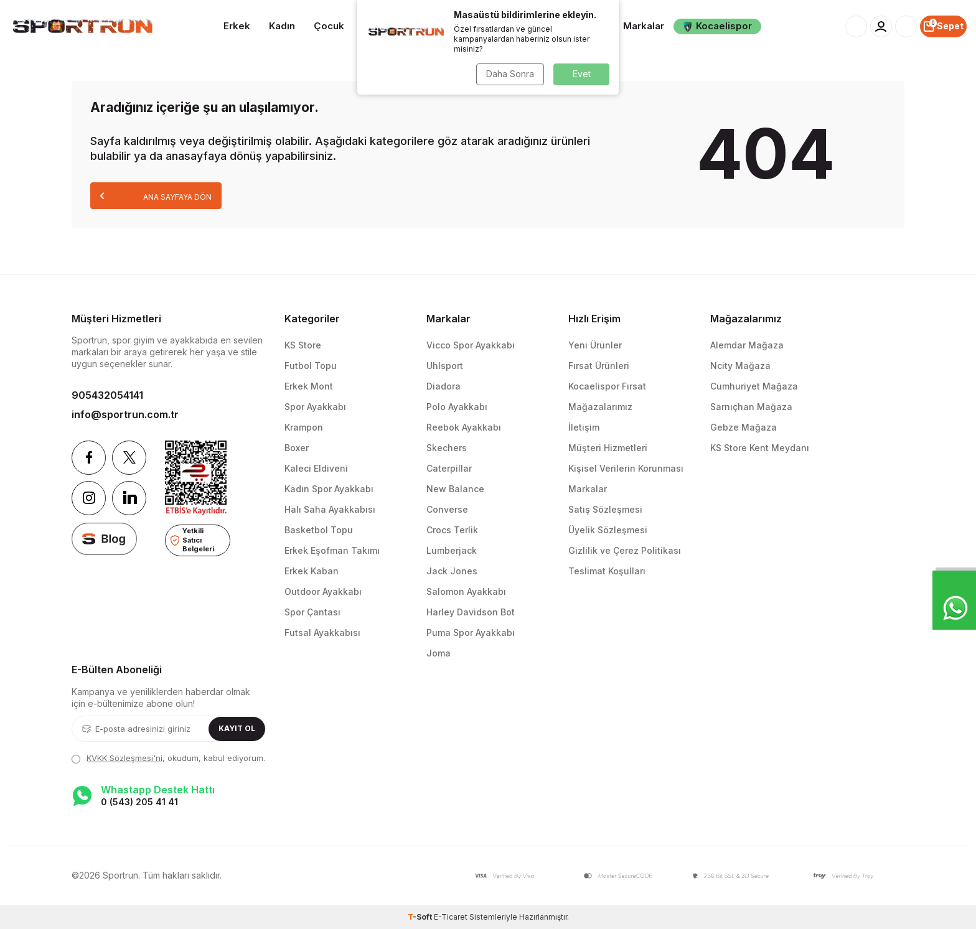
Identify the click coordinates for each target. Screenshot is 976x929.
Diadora (443, 386)
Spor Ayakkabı (315, 406)
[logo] (81, 27)
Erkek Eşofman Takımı (332, 550)
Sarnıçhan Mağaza (751, 406)
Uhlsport (444, 365)
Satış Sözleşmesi (605, 509)
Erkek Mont (308, 386)
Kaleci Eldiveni (316, 468)
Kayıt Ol (236, 728)
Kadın (282, 26)
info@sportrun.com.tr (125, 414)
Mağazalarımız (600, 406)
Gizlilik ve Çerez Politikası (624, 550)
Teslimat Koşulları (606, 571)
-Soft (421, 917)
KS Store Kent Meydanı (759, 447)
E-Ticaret (450, 917)
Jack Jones (451, 571)
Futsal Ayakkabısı (322, 632)
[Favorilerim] (906, 26)
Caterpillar (449, 468)
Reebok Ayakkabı (463, 427)
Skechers (446, 447)
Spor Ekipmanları (493, 25)
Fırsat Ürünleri (598, 365)
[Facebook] (89, 458)
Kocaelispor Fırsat (607, 386)
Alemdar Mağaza (747, 345)
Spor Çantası (312, 612)
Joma (438, 653)
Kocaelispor (717, 26)
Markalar (643, 26)
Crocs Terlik (452, 530)
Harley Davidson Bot (470, 612)
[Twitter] (129, 458)
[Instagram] (89, 498)
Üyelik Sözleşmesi (607, 530)
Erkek (236, 26)
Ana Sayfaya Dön (156, 195)
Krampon (303, 427)
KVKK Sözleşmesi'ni (124, 758)
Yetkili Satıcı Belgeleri (192, 539)
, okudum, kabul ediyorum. (168, 758)
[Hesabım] (881, 26)
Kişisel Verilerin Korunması (625, 468)
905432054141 (107, 395)
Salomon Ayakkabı (466, 591)
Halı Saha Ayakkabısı (329, 509)
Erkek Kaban (311, 571)
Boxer (296, 447)
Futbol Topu (310, 365)
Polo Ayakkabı (456, 406)
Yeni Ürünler (595, 345)
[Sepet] (943, 26)
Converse (447, 509)
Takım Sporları (397, 26)
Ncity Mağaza (740, 365)
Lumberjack (451, 550)
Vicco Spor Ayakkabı (470, 345)
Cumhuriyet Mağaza (754, 386)
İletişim (583, 427)
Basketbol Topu (318, 530)
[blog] (104, 538)
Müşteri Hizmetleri (607, 447)
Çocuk (329, 26)
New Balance (455, 488)
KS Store (302, 345)
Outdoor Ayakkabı (323, 591)
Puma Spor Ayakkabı (470, 632)
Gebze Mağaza (743, 427)
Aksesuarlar (575, 26)
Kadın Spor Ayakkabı (328, 488)
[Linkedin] (129, 498)
